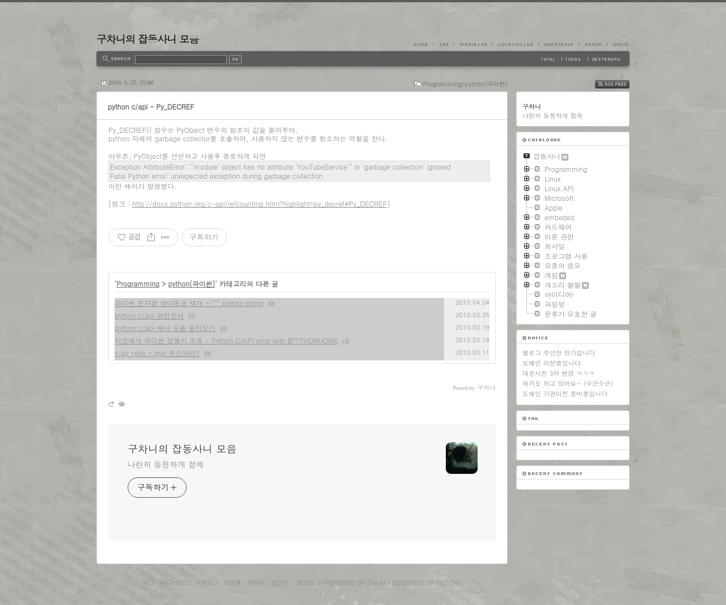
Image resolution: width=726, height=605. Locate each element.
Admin (593, 44)
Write (618, 44)
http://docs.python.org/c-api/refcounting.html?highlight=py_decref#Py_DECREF (259, 203)
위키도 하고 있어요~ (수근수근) (567, 383)
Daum (377, 582)
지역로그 (206, 582)
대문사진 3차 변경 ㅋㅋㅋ (558, 373)
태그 (148, 582)
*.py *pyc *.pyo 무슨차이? (157, 353)
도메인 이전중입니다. (552, 363)
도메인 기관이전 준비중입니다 (564, 393)
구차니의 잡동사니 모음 (147, 39)
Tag (443, 44)
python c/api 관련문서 (149, 315)
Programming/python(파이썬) (465, 83)
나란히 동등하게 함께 (166, 464)
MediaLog (473, 44)
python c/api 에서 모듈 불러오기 (165, 328)
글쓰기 (279, 582)
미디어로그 (175, 582)
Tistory (449, 582)
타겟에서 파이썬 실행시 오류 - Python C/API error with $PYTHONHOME (226, 340)
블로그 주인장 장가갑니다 (558, 352)
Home (423, 44)
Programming (138, 283)
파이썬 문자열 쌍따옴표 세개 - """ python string (189, 303)
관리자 (255, 582)
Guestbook (558, 44)
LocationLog (515, 44)
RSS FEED (621, 84)
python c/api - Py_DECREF (151, 106)
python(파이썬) (191, 283)
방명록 (232, 582)
